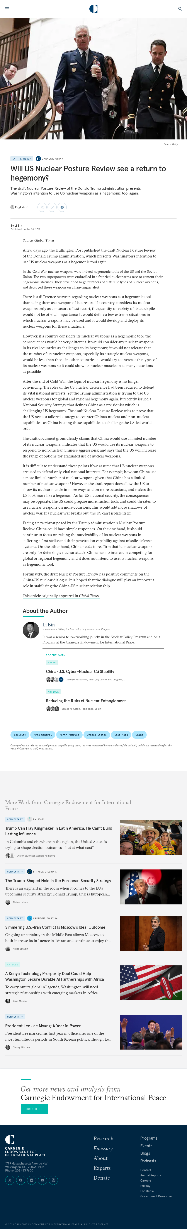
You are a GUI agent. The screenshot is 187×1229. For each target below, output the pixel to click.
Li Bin (18, 226)
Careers (145, 1180)
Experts (102, 1168)
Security (20, 734)
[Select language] (19, 207)
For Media (147, 1191)
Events (146, 1145)
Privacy (145, 1186)
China (139, 734)
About (100, 1158)
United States (96, 734)
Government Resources (156, 1196)
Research (104, 1138)
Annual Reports (150, 1175)
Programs (148, 1138)
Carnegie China (52, 158)
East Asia (121, 734)
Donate (102, 1177)
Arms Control (43, 734)
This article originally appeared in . (61, 595)
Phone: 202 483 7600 (19, 1170)
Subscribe (34, 1109)
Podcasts (148, 1160)
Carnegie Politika (45, 918)
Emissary (39, 819)
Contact (145, 1170)
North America (69, 734)
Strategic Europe (45, 871)
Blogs (145, 1153)
